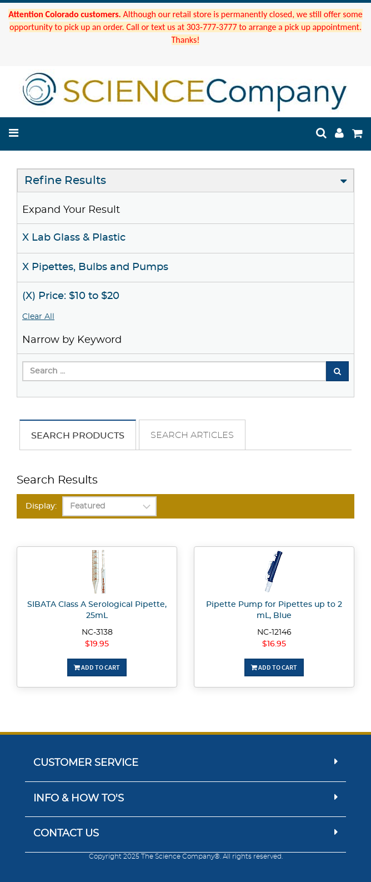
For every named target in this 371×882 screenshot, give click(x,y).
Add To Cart (97, 667)
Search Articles (192, 435)
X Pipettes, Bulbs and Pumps (95, 267)
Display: (41, 506)
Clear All (38, 317)
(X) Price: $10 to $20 (70, 296)
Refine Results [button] (65, 180)
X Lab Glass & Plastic (74, 238)
